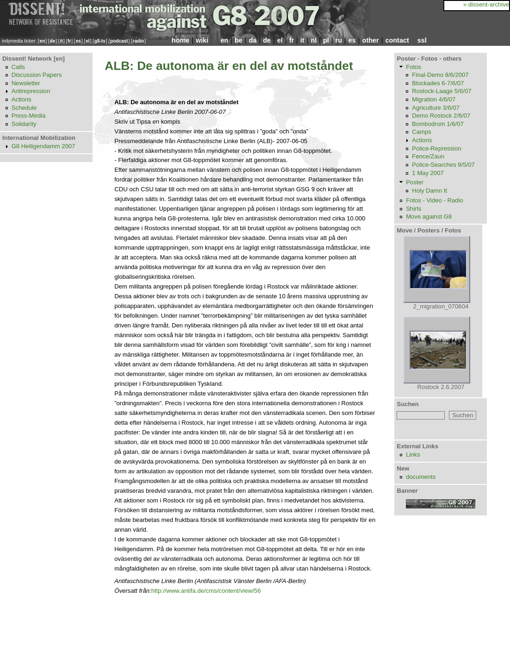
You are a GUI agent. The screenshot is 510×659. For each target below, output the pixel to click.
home (180, 40)
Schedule (24, 107)
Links (413, 454)
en (42, 41)
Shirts (414, 208)
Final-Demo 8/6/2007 (440, 74)
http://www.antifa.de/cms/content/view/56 (206, 590)
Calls (18, 66)
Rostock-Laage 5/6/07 (441, 91)
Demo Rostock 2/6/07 (441, 115)
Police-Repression (436, 148)
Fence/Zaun (428, 156)
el (87, 41)
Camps (421, 131)
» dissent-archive (486, 4)
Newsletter (26, 83)
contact (397, 40)
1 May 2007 (428, 172)
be (239, 40)
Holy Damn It (429, 190)
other (370, 40)
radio (138, 41)
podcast (119, 41)
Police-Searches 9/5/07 (443, 164)
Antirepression (31, 91)
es (78, 41)
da (253, 40)
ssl (422, 40)
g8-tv (100, 41)
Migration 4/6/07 (433, 99)
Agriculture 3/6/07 (436, 107)
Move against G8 (429, 216)
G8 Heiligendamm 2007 (43, 146)
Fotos (413, 66)
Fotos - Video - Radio (434, 200)
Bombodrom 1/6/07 (438, 123)
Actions (21, 99)
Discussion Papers (37, 74)
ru (339, 40)
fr (69, 41)
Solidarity (24, 123)
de (53, 41)
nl (314, 40)
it (61, 41)
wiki (202, 40)
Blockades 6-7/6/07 (438, 83)
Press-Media (29, 115)
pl (326, 40)
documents (420, 476)
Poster (414, 182)
